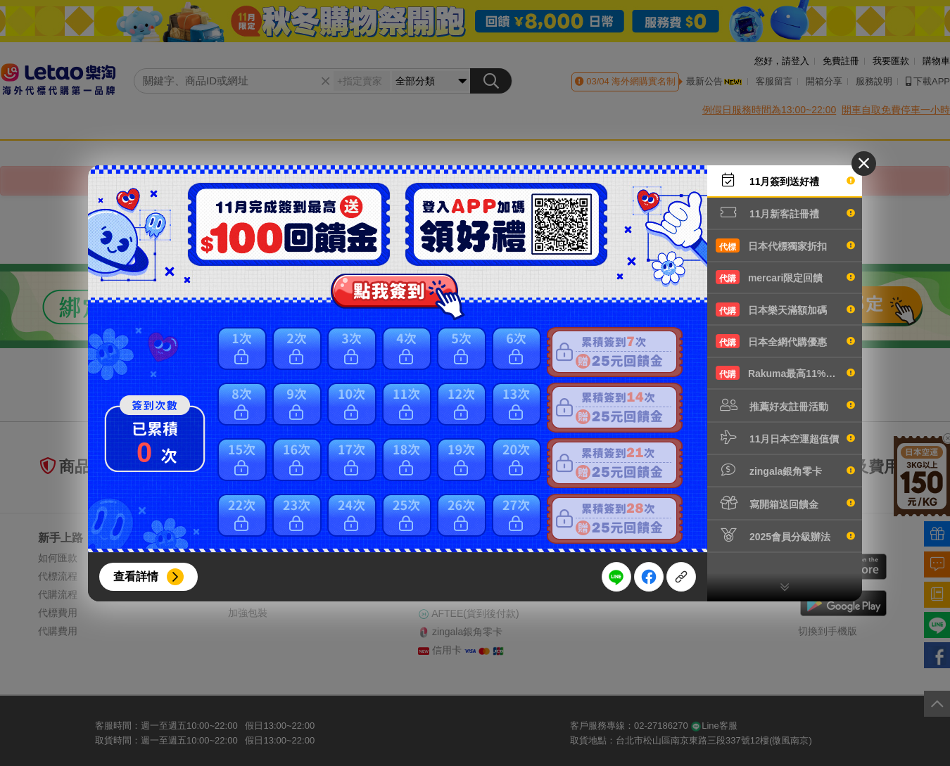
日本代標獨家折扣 (785, 245)
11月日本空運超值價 (785, 437)
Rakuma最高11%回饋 (785, 373)
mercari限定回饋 (785, 277)
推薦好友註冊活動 (785, 405)
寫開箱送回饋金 (785, 503)
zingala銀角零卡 (785, 470)
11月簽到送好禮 (785, 180)
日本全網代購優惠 (785, 341)
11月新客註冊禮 (785, 212)
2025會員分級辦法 (785, 535)
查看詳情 (135, 576)
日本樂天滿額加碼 (785, 309)
